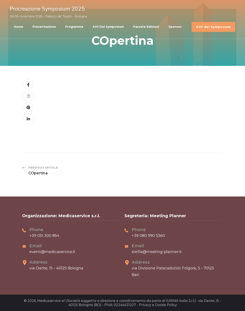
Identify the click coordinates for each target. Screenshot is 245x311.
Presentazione (44, 27)
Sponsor (175, 27)
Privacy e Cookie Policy (158, 305)
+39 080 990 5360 (148, 235)
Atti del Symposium (108, 27)
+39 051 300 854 (44, 235)
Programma (74, 27)
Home (18, 27)
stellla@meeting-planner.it (157, 252)
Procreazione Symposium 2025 (47, 8)
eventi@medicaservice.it (52, 252)
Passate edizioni (146, 27)
